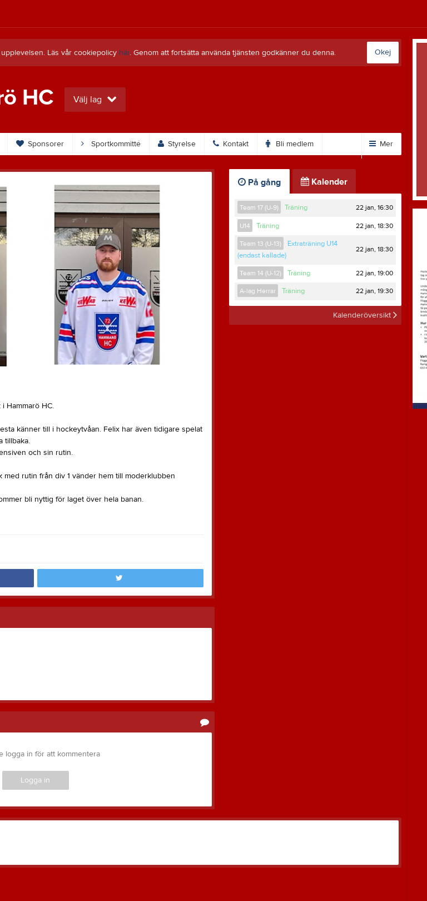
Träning (296, 207)
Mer (381, 144)
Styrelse (177, 144)
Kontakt (231, 144)
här (124, 53)
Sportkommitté (111, 144)
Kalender (324, 181)
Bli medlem (290, 144)
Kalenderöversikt (365, 315)
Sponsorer (40, 144)
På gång (259, 182)
